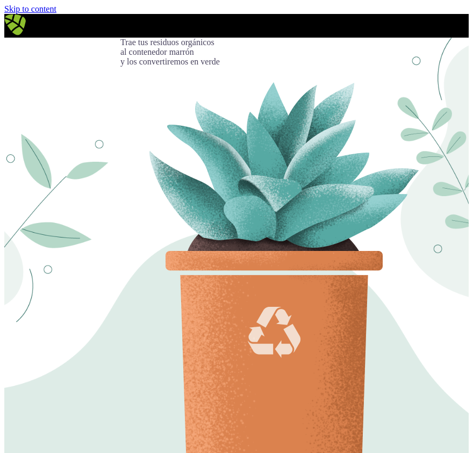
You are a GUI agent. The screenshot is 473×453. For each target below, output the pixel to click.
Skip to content (30, 8)
